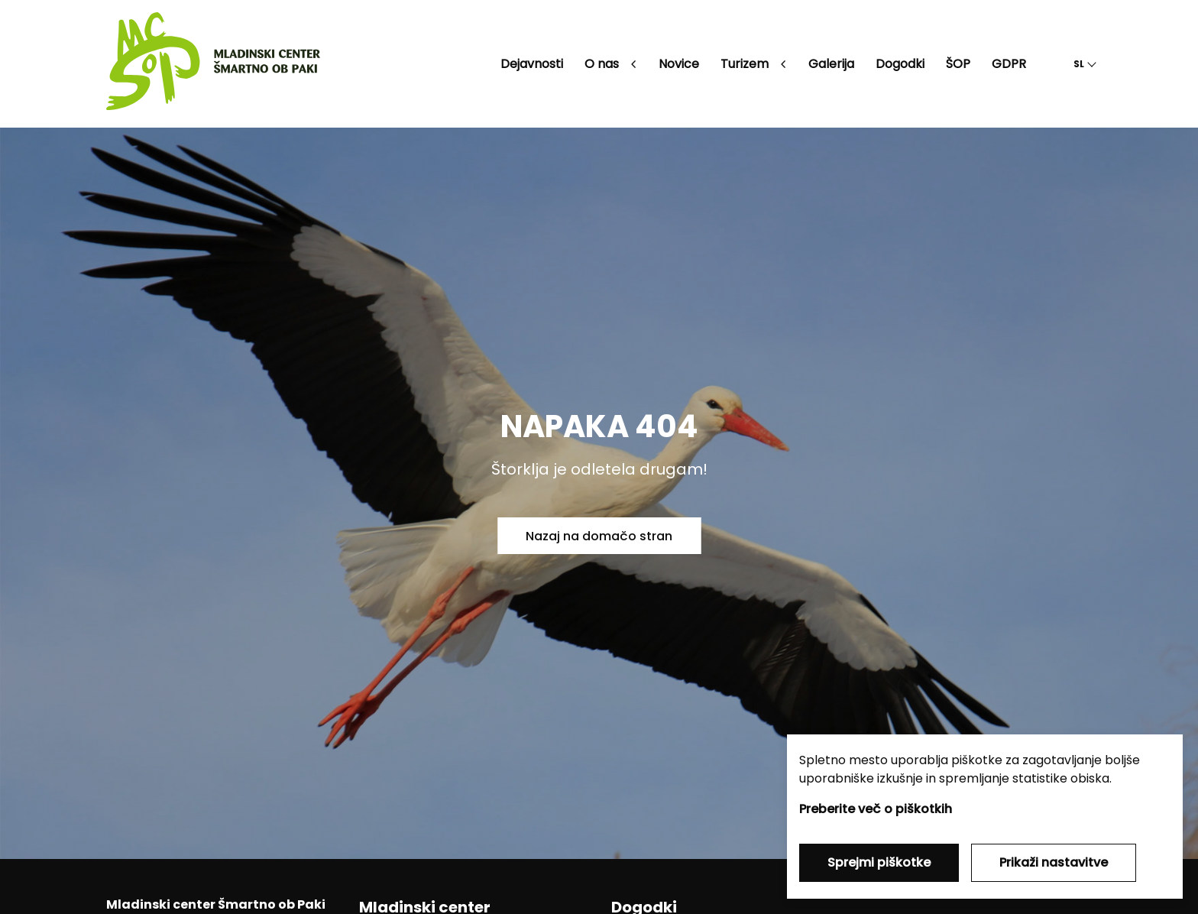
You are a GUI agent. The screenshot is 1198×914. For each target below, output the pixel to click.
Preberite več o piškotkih (875, 809)
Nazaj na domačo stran (599, 536)
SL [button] (1078, 63)
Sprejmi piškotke (879, 862)
